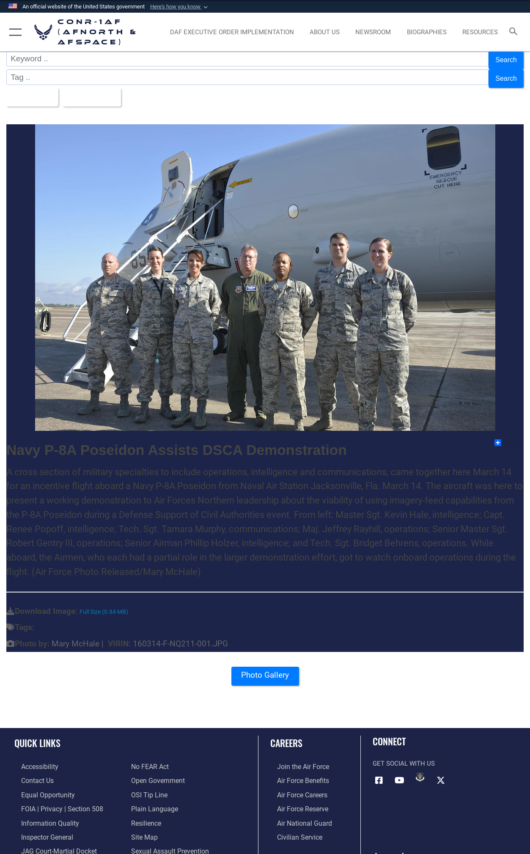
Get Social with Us (404, 755)
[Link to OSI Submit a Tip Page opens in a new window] (148, 785)
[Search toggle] (515, 32)
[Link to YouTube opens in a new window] (399, 771)
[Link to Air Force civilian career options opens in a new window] (291, 825)
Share (508, 434)
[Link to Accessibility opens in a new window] (32, 758)
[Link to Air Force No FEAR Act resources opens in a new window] (149, 758)
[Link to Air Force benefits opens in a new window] (295, 771)
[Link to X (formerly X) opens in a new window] (440, 771)
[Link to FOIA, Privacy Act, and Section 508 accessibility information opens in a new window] (53, 798)
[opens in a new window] (232, 32)
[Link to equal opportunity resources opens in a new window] (39, 785)
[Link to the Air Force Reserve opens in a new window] (295, 798)
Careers (286, 735)
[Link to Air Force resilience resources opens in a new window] (145, 812)
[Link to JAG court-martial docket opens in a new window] (50, 839)
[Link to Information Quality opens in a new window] (41, 812)
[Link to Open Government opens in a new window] (156, 771)
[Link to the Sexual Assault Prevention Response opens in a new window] (182, 839)
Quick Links (37, 735)
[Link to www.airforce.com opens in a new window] (295, 758)
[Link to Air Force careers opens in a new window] (295, 785)
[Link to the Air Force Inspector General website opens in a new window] (39, 825)
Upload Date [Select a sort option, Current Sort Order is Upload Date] (99, 90)
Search (504, 58)
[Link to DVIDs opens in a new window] (420, 768)
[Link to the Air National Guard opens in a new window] (296, 812)
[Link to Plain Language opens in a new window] (152, 798)
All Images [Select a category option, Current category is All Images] (32, 90)
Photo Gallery (265, 669)
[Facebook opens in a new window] (379, 771)
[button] (179, 7)
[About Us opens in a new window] (325, 32)
